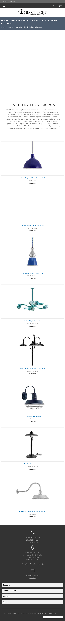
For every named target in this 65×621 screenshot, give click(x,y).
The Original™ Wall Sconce (32, 416)
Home (3, 27)
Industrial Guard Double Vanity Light (32, 225)
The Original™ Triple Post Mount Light (32, 368)
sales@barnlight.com (32, 575)
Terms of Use (52, 613)
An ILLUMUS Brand (9, 1)
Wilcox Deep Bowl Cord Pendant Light (32, 178)
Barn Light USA (41, 613)
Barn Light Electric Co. (20, 613)
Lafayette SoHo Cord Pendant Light (32, 273)
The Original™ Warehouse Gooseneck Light (32, 511)
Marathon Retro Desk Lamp (33, 464)
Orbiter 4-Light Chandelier (32, 321)
